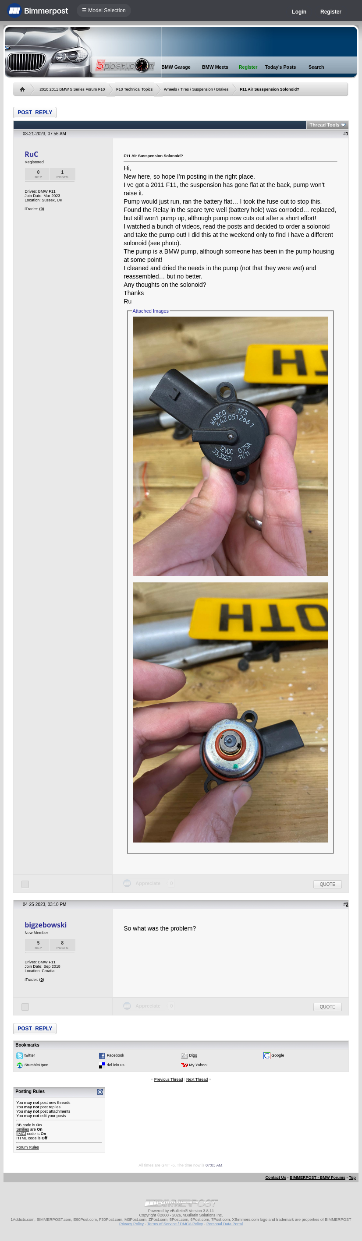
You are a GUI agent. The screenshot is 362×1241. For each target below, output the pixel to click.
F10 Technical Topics (134, 89)
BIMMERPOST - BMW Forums (317, 1177)
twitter (30, 1055)
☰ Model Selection (104, 10)
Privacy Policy (131, 1224)
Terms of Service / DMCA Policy (175, 1224)
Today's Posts (280, 67)
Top (352, 1177)
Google (277, 1055)
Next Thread (197, 1079)
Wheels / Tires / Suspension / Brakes (196, 89)
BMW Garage (175, 67)
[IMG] (21, 1134)
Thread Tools (324, 124)
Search (316, 67)
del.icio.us (115, 1065)
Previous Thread (168, 1079)
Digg (193, 1055)
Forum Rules (27, 1147)
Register (330, 12)
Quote (327, 884)
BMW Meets (215, 67)
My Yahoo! (198, 1065)
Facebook (115, 1055)
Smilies (22, 1129)
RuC (31, 154)
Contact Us (275, 1177)
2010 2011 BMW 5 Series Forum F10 (72, 89)
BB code (23, 1125)
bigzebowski (46, 925)
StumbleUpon (37, 1065)
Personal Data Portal (224, 1224)
